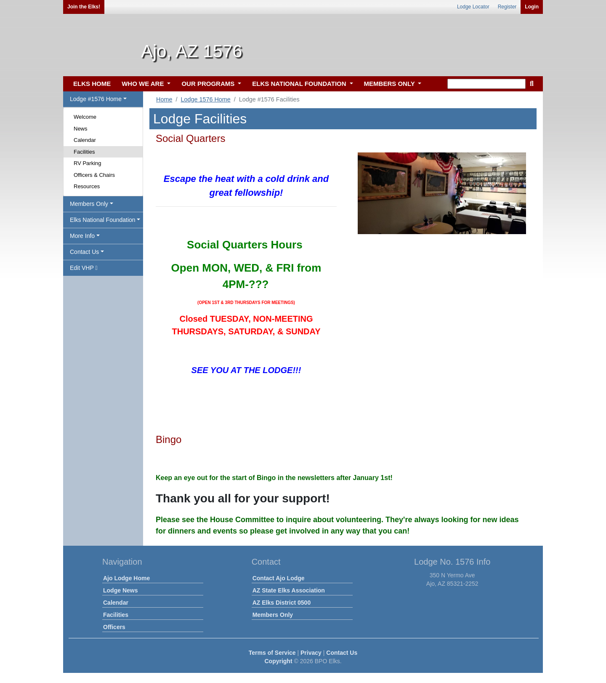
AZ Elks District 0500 (281, 602)
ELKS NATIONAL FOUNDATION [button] (300, 83)
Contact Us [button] (84, 251)
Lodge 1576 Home (205, 99)
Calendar (85, 140)
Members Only (272, 614)
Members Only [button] (89, 203)
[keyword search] (486, 84)
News (81, 128)
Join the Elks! (83, 7)
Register (507, 7)
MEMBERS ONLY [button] (390, 83)
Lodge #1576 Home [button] (96, 99)
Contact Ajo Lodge (278, 578)
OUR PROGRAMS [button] (208, 83)
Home (164, 99)
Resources (87, 186)
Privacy (311, 652)
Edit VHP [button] (84, 267)
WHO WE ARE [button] (143, 83)
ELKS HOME (92, 83)
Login (532, 7)
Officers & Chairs (94, 175)
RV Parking (87, 163)
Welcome (85, 117)
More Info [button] (82, 235)
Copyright (278, 661)
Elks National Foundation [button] (103, 219)
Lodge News (120, 590)
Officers (114, 627)
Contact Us (341, 652)
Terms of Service (272, 652)
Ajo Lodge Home (126, 578)
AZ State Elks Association (288, 590)
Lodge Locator (473, 7)
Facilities (84, 152)
